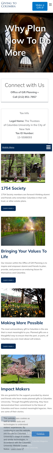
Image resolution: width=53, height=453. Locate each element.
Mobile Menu (8, 147)
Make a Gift (40, 6)
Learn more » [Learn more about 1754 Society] (8, 208)
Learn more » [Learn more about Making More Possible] (8, 346)
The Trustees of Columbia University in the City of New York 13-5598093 (24, 129)
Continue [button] (40, 434)
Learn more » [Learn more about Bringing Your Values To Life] (8, 280)
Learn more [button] (16, 449)
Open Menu (50, 4)
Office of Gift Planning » (25, 92)
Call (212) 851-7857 (25, 96)
